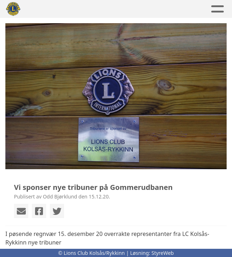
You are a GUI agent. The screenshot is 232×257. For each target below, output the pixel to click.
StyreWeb (162, 253)
